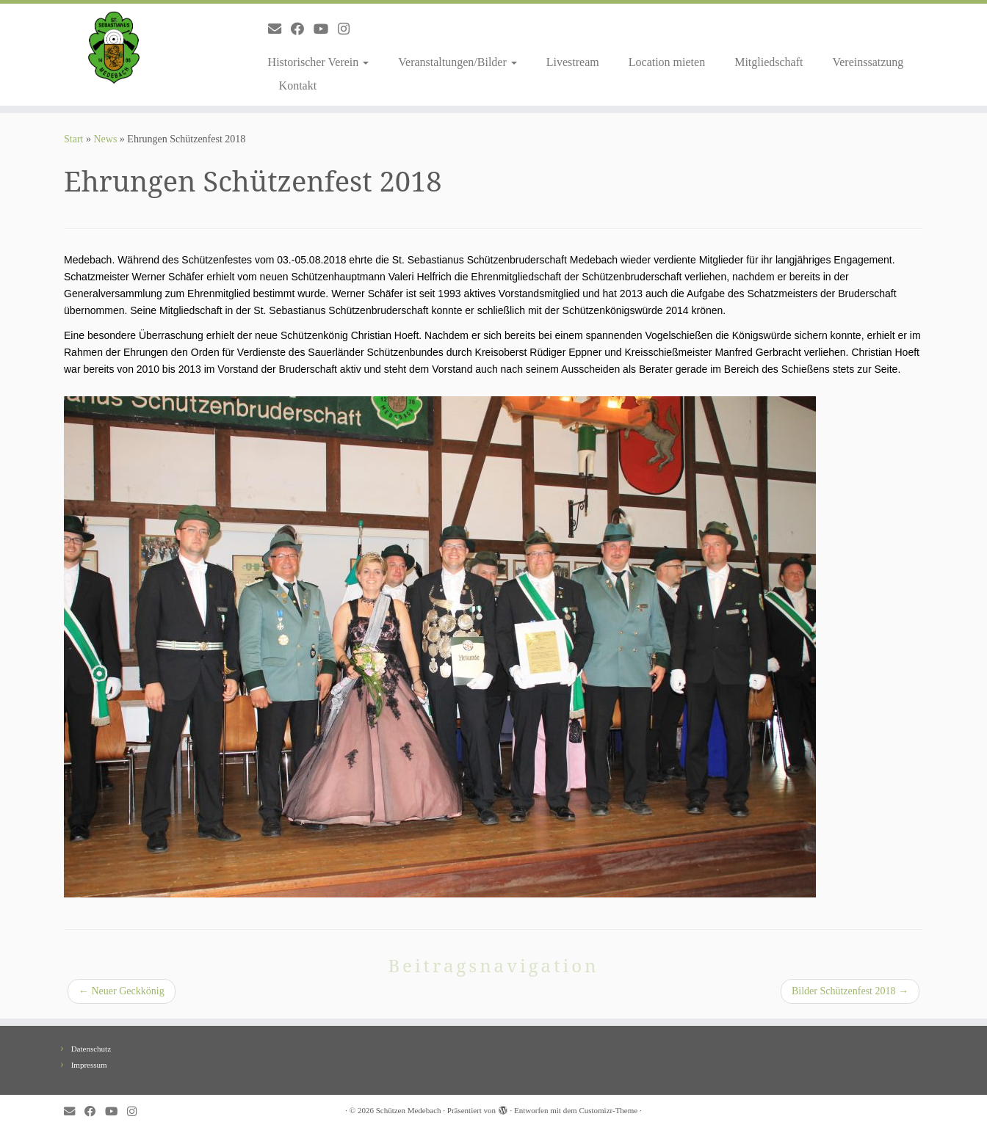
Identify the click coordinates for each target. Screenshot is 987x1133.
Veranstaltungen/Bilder (457, 62)
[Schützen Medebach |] (114, 47)
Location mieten (667, 62)
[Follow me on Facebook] (302, 29)
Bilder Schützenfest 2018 (850, 991)
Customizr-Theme (608, 1110)
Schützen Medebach (408, 1110)
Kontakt (298, 85)
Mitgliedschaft (768, 62)
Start (73, 139)
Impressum (89, 1064)
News (105, 139)
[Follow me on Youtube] (326, 29)
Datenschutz (91, 1048)
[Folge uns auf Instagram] (348, 29)
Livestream (572, 62)
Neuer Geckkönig (121, 991)
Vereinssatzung (867, 62)
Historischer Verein (318, 62)
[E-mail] (279, 29)
